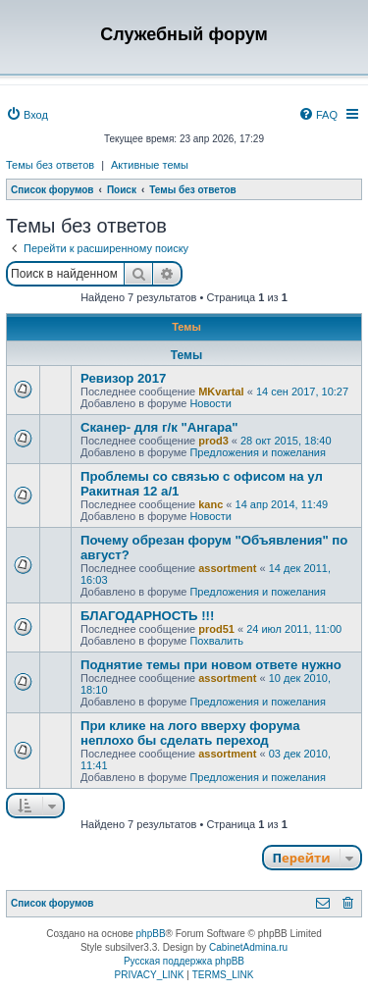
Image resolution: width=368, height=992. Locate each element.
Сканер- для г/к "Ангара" (159, 427)
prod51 (216, 629)
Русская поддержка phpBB (184, 961)
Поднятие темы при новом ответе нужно (211, 664)
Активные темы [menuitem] (149, 165)
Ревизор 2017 (123, 378)
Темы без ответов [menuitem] (50, 165)
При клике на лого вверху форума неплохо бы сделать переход (190, 733)
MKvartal (220, 391)
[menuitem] (27, 115)
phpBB (151, 933)
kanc (210, 504)
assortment (227, 568)
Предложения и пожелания (257, 452)
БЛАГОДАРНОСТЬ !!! (147, 615)
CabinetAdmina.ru (248, 947)
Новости (210, 403)
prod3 (213, 440)
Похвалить (216, 641)
